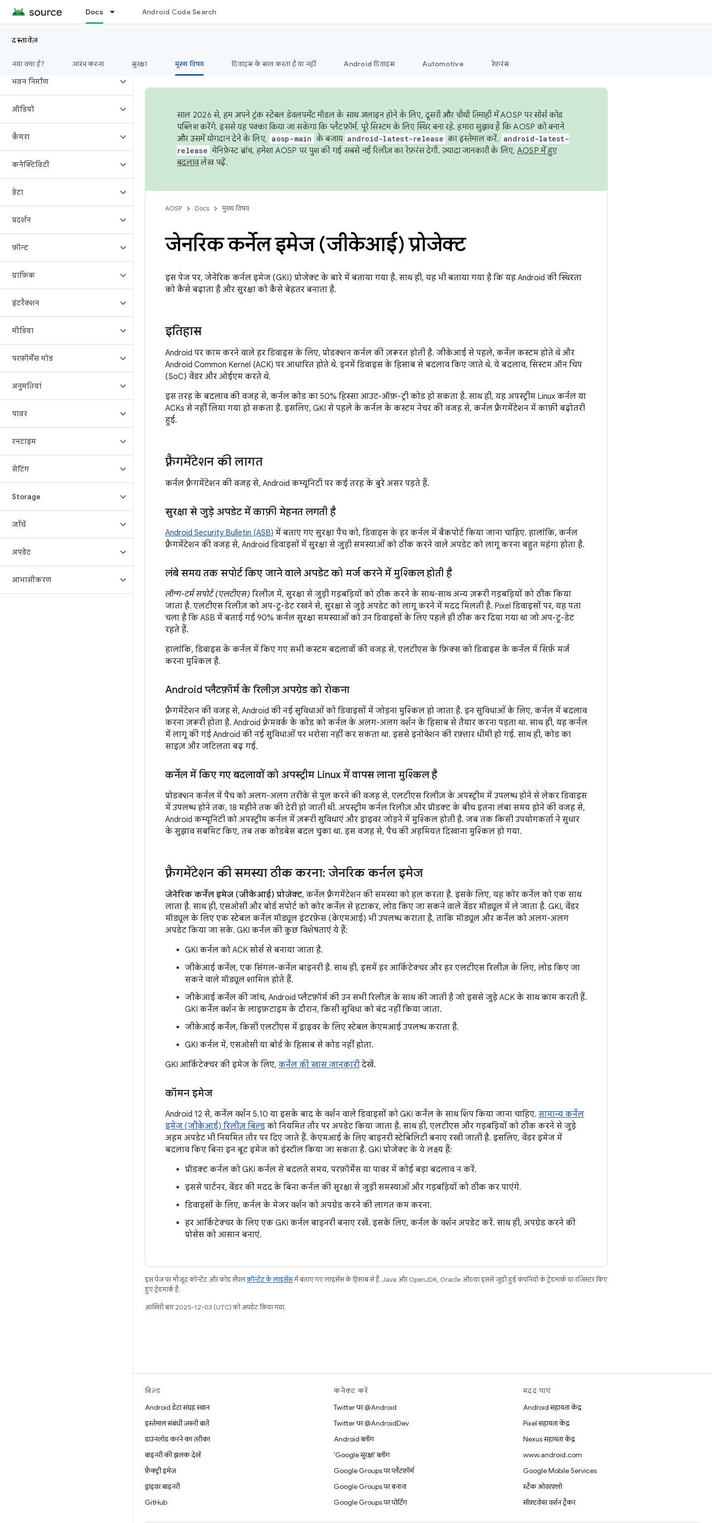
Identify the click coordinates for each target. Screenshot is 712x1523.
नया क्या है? (28, 63)
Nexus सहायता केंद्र (549, 1439)
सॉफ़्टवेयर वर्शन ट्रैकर (549, 1502)
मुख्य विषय (235, 208)
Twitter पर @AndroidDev (371, 1423)
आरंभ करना (88, 63)
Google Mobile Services (560, 1470)
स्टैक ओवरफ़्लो (542, 1486)
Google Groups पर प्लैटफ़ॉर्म (374, 1470)
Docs (202, 208)
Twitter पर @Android (365, 1407)
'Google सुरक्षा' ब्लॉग (362, 1454)
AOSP (173, 208)
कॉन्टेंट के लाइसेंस (270, 1279)
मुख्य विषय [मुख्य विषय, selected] (189, 63)
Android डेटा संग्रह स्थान (177, 1407)
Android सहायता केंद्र (552, 1407)
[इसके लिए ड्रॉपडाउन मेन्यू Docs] (116, 12)
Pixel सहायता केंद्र (546, 1423)
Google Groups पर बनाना (370, 1486)
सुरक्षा (139, 63)
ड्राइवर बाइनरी (162, 1486)
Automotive (443, 63)
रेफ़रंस (500, 63)
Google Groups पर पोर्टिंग (370, 1502)
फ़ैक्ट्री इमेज (160, 1470)
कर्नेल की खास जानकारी (318, 1065)
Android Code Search (179, 11)
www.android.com (552, 1454)
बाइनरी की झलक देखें (173, 1454)
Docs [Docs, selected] (94, 11)
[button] (58, 81)
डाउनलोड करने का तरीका (177, 1439)
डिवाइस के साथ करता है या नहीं (273, 63)
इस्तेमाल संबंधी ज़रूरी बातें (177, 1423)
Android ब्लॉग (354, 1439)
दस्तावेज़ (25, 40)
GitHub (156, 1502)
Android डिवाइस (369, 63)
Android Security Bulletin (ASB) (219, 533)
